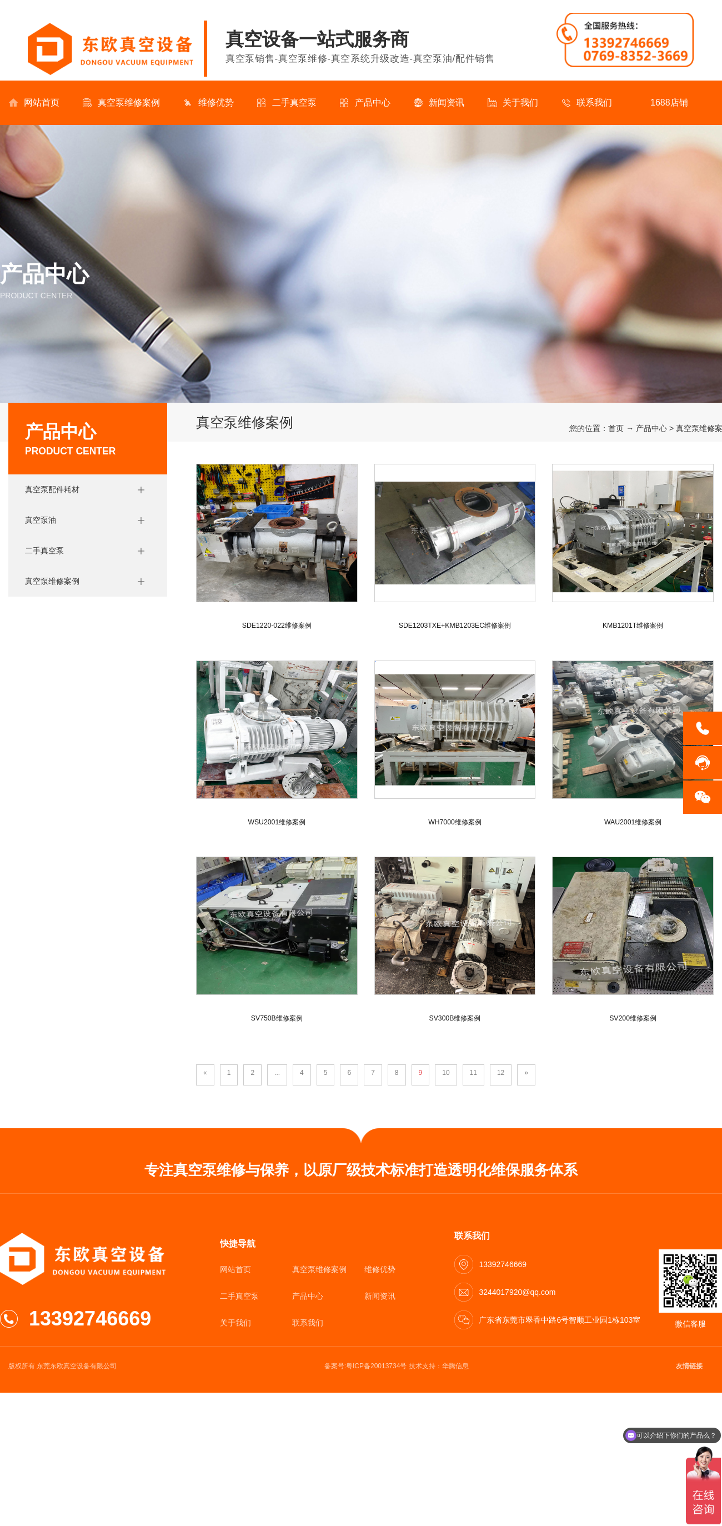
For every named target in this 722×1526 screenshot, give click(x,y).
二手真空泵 (287, 103)
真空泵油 (40, 520)
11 (473, 1073)
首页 (616, 428)
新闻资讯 (439, 103)
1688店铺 (661, 103)
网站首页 (34, 103)
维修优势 (208, 103)
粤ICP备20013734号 (376, 1366)
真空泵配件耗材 (52, 489)
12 (500, 1073)
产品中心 (365, 103)
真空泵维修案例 (121, 103)
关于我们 (513, 103)
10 (445, 1073)
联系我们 (586, 103)
